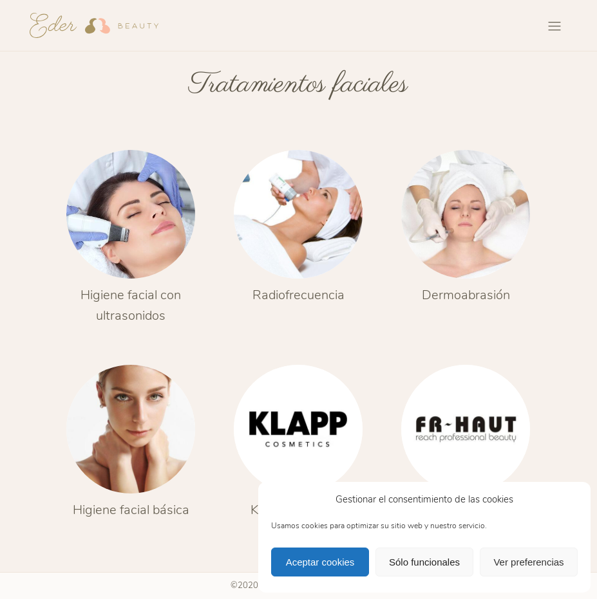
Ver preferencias (528, 562)
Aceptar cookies (320, 562)
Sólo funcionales (424, 562)
